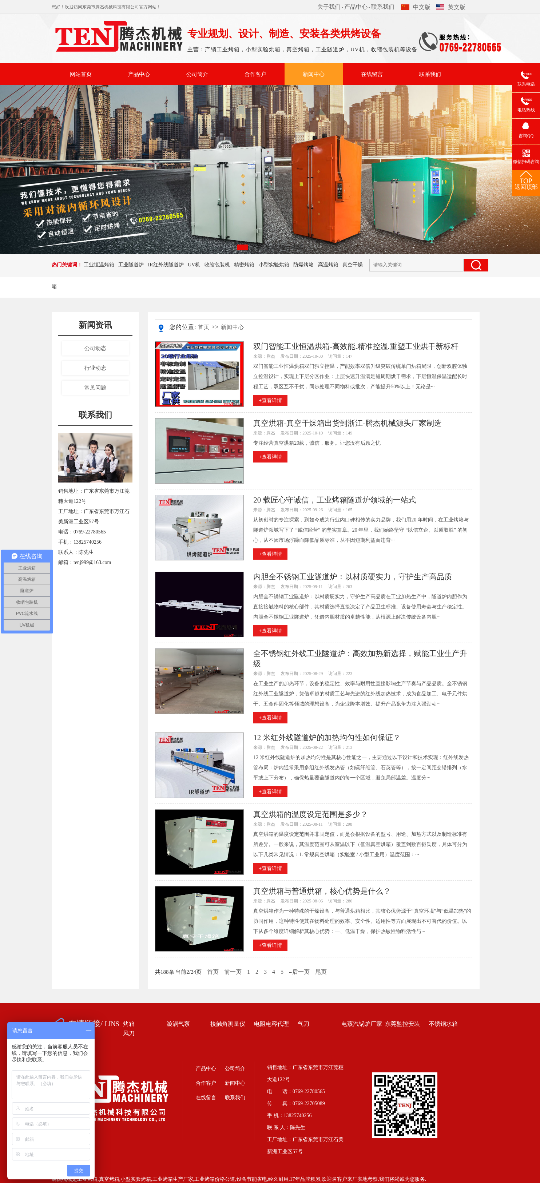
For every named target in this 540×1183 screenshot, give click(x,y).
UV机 (194, 264)
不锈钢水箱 (443, 1024)
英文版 (450, 7)
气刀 (303, 1024)
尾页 (321, 972)
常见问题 (95, 387)
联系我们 (382, 7)
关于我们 (329, 7)
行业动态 (95, 368)
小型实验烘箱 (274, 264)
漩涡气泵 (178, 1024)
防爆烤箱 (303, 264)
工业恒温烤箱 (99, 264)
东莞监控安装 (402, 1024)
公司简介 (197, 74)
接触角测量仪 (227, 1024)
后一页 (301, 972)
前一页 (233, 972)
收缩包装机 (217, 264)
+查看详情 (270, 400)
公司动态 (95, 348)
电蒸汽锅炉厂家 (361, 1024)
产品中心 (356, 7)
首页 (204, 327)
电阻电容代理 (271, 1024)
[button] (242, 247)
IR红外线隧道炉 (166, 264)
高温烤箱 (328, 264)
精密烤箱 (244, 264)
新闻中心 (314, 74)
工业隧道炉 (131, 264)
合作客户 (255, 74)
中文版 (415, 7)
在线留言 (372, 74)
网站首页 (81, 74)
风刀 (129, 1033)
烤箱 (129, 1024)
